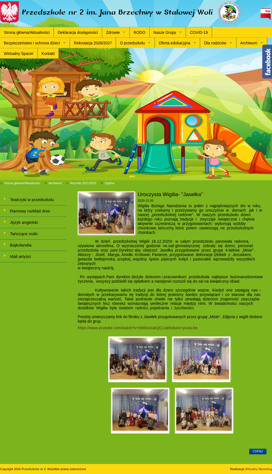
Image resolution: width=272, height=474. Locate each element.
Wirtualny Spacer (19, 53)
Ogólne (109, 183)
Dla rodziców (215, 43)
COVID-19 (199, 32)
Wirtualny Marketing (258, 469)
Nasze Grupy (164, 32)
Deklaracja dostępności (78, 32)
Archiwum (248, 43)
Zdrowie (113, 32)
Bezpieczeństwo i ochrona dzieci (32, 43)
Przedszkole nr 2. (34, 469)
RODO (139, 32)
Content (267, 61)
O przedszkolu (132, 43)
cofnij (258, 451)
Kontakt (48, 53)
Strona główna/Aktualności (27, 32)
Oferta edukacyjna (174, 43)
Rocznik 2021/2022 (83, 183)
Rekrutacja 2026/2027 (93, 43)
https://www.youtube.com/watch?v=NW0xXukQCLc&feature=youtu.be (138, 328)
